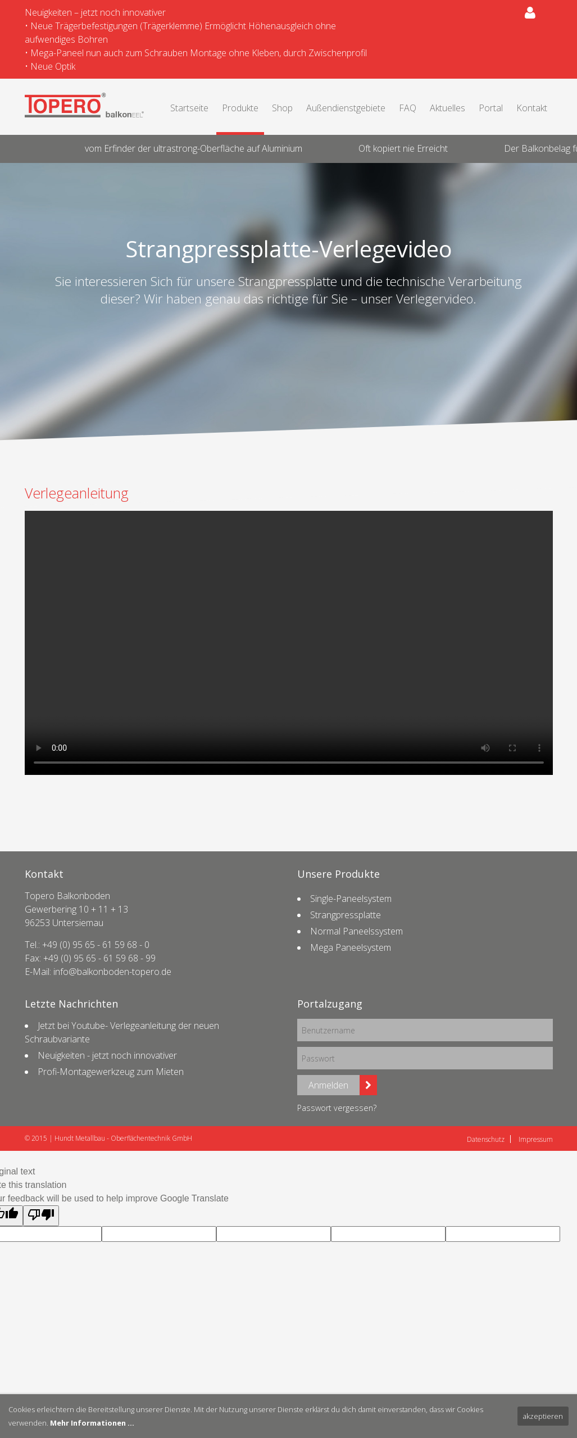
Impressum (536, 1139)
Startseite (189, 108)
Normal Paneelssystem (356, 931)
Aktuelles (447, 108)
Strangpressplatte (345, 915)
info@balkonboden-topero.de (112, 971)
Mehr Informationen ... (92, 1423)
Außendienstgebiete (345, 108)
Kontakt (531, 108)
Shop (282, 108)
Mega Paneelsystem (350, 947)
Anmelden (328, 1085)
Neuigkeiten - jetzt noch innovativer (107, 1055)
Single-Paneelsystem (351, 898)
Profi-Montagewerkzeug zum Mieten (111, 1071)
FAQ (407, 108)
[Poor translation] (41, 1215)
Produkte (240, 108)
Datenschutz (486, 1139)
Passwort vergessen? (336, 1108)
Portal (491, 108)
